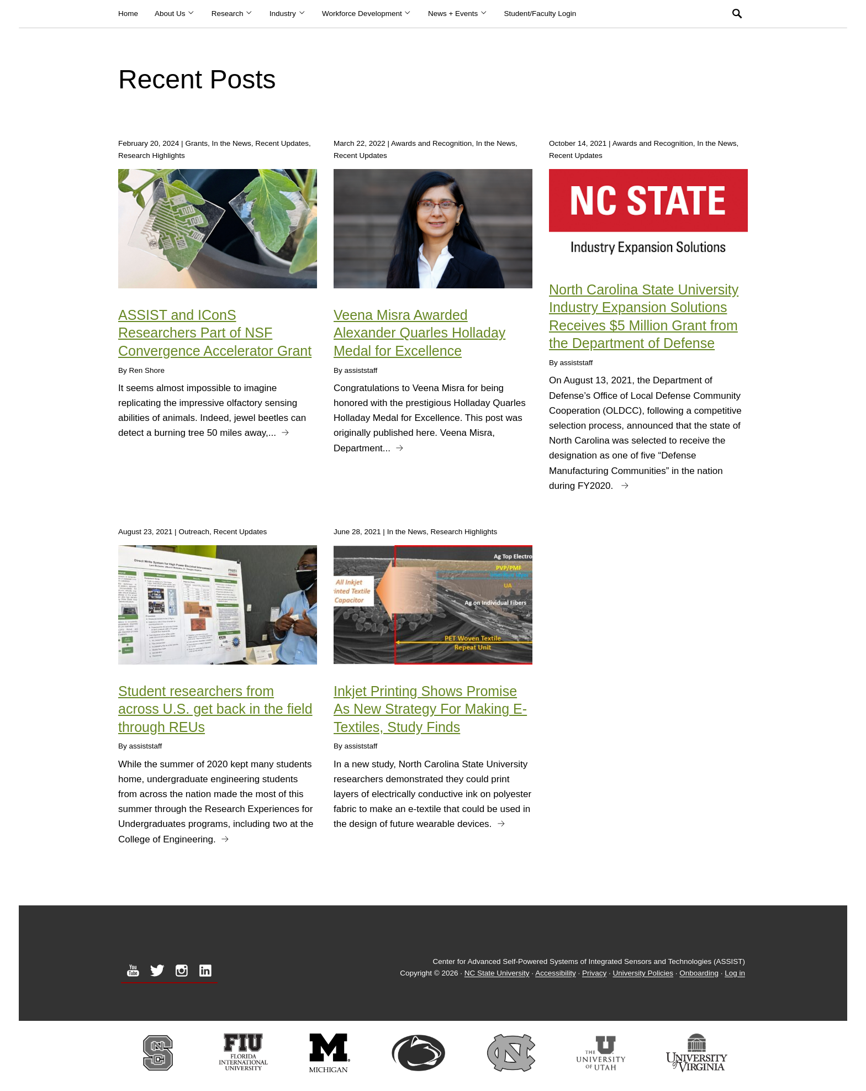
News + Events (458, 13)
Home (128, 13)
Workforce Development (366, 13)
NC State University (497, 973)
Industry (287, 13)
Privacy (594, 973)
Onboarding (699, 973)
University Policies (643, 973)
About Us (175, 13)
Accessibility (555, 973)
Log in (735, 973)
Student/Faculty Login (540, 13)
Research (232, 13)
